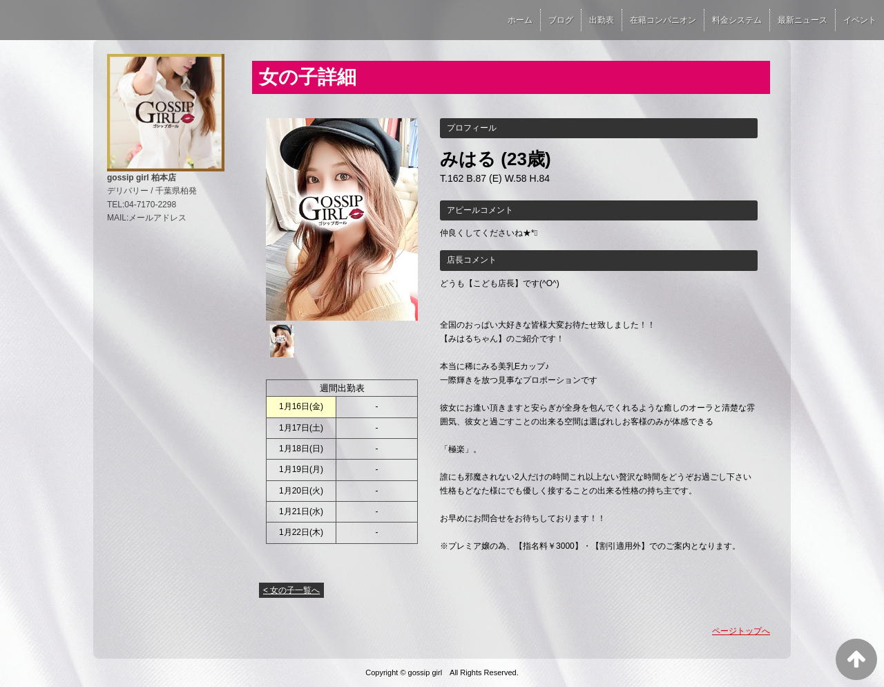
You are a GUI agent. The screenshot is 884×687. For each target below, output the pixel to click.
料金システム (737, 20)
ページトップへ (741, 631)
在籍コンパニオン (663, 20)
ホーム (520, 20)
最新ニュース (802, 20)
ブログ (560, 20)
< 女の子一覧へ (291, 590)
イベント (859, 20)
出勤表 (601, 20)
